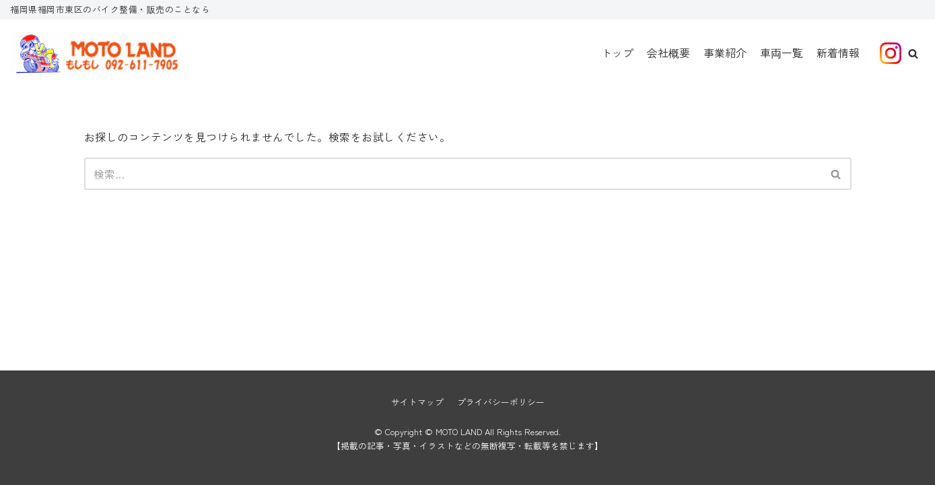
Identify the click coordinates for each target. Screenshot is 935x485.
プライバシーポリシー (501, 401)
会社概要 (668, 52)
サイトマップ (417, 401)
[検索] (452, 174)
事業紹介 (725, 52)
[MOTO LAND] (97, 53)
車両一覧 (781, 52)
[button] (913, 53)
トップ (617, 52)
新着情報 (838, 52)
